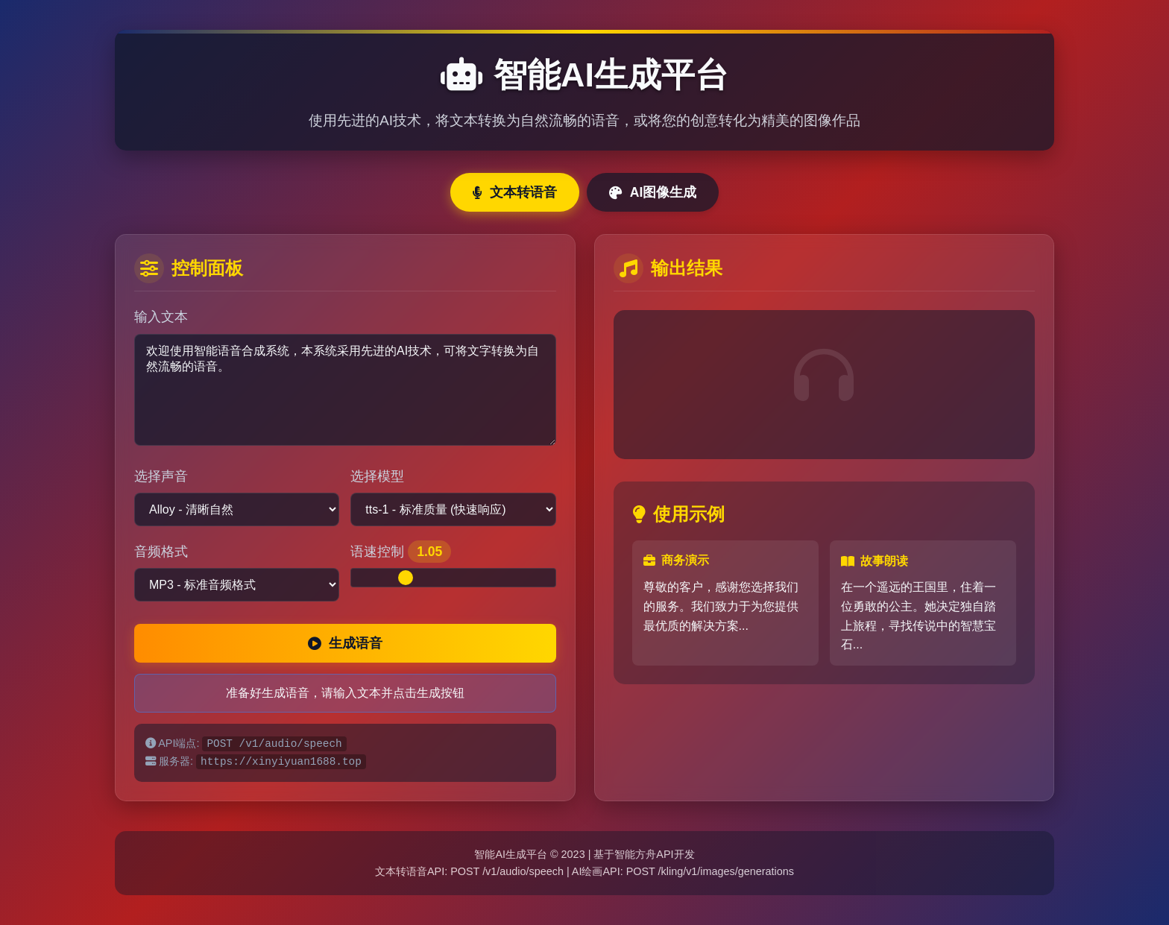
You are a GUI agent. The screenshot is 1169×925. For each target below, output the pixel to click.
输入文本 (161, 316)
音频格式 (161, 551)
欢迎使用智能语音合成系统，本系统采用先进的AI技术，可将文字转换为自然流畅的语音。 (345, 390)
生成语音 (345, 643)
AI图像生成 (653, 192)
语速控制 (400, 551)
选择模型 (377, 476)
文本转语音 (515, 192)
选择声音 (161, 476)
